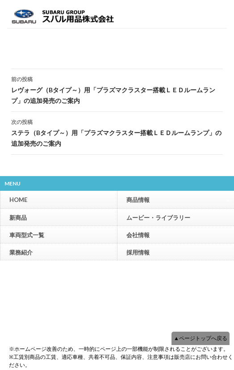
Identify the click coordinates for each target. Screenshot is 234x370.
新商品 (18, 217)
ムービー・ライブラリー (158, 217)
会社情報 (138, 234)
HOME (18, 199)
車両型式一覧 (26, 234)
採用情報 (138, 252)
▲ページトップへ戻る (200, 338)
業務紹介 (21, 252)
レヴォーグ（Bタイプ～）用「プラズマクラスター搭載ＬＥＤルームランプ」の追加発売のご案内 (117, 89)
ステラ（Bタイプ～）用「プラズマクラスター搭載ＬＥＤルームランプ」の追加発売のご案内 (117, 132)
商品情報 (178, 199)
